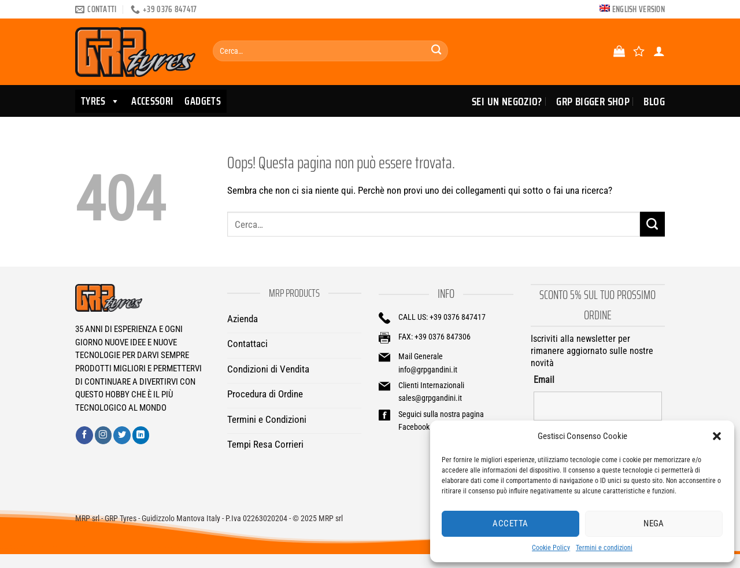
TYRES (100, 101)
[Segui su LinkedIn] (141, 435)
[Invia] (436, 51)
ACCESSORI (152, 101)
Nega (653, 523)
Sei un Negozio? (507, 101)
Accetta (510, 523)
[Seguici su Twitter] (122, 435)
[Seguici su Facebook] (84, 435)
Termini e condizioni (604, 548)
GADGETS (202, 101)
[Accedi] (659, 51)
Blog (654, 101)
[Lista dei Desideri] (639, 51)
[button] (717, 436)
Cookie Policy (551, 548)
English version (638, 9)
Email (544, 379)
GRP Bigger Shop (593, 101)
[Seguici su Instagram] (103, 435)
